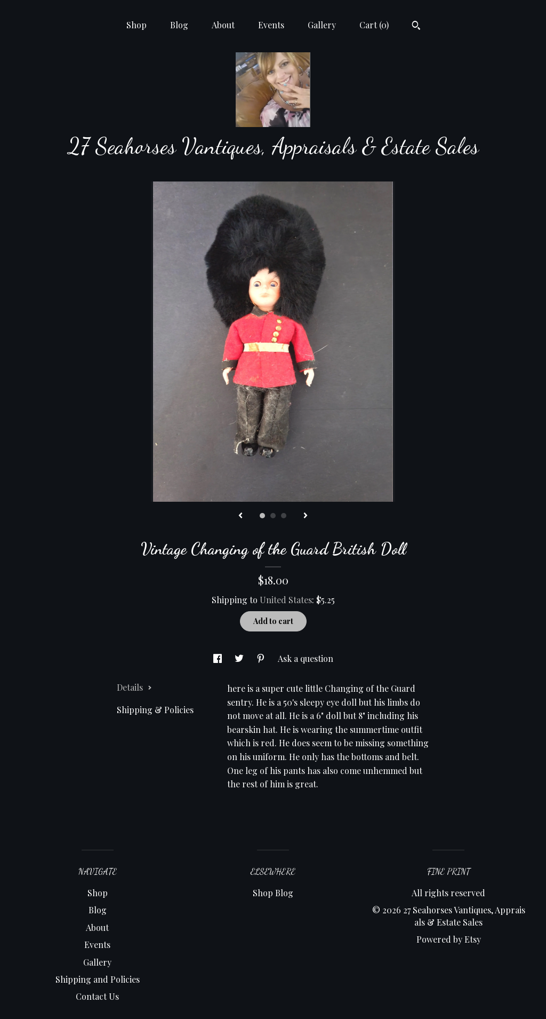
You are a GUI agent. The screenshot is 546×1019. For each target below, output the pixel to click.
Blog (179, 24)
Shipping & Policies (155, 709)
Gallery (322, 24)
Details (134, 687)
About (223, 24)
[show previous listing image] (240, 516)
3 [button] (283, 515)
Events (271, 24)
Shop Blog (273, 892)
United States (286, 599)
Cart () (374, 24)
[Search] (416, 27)
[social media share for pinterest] (261, 658)
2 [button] (273, 515)
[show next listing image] (305, 516)
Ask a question (305, 658)
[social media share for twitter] (240, 658)
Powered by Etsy (448, 939)
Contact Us (97, 996)
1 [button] (262, 515)
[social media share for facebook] (218, 658)
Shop (136, 24)
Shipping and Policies (97, 979)
